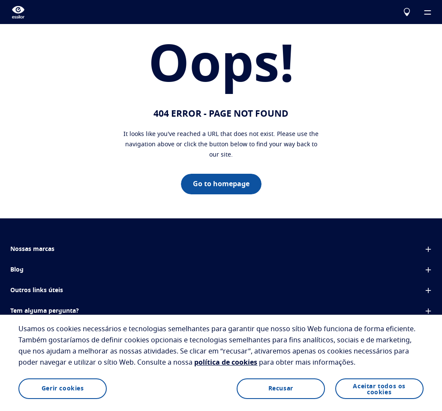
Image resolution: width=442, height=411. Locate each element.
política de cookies (225, 362)
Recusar (280, 389)
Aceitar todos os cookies (379, 390)
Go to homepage (221, 184)
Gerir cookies (63, 389)
